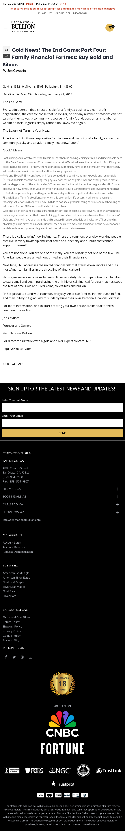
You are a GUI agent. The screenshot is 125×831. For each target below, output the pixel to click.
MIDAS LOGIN (80, 13)
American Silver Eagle (16, 577)
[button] (109, 27)
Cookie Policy (11, 635)
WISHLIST (45, 13)
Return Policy (11, 621)
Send (62, 433)
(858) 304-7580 (13, 477)
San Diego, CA (13, 460)
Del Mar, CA (12, 488)
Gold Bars (9, 591)
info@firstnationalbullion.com (22, 519)
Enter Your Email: (12, 415)
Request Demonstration (18, 551)
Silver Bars (9, 595)
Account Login (12, 542)
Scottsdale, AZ (14, 496)
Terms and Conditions (16, 617)
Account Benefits (14, 547)
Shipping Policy (12, 626)
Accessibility (11, 640)
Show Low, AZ (13, 512)
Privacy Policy (12, 631)
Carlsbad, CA (13, 504)
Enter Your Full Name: (15, 400)
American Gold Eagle (16, 573)
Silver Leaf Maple (14, 586)
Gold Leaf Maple (13, 582)
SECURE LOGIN (62, 13)
